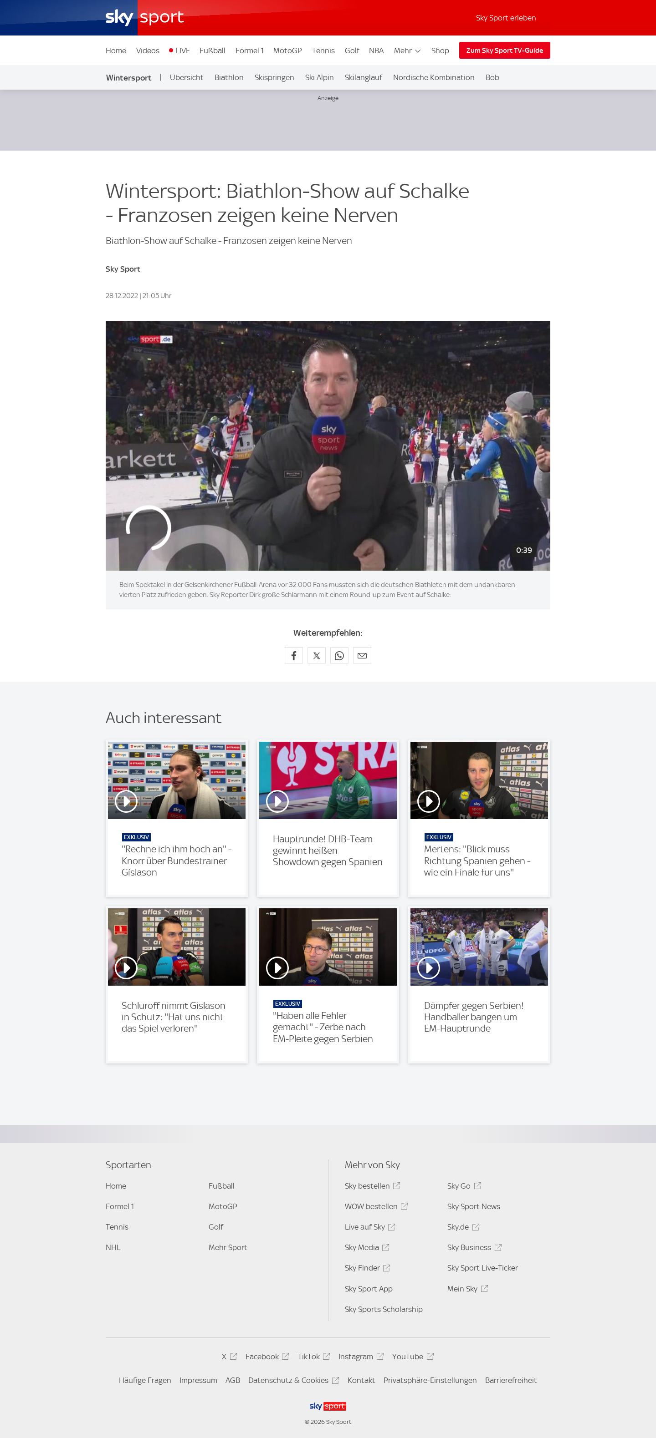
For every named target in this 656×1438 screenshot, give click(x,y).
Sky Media (366, 1249)
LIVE (182, 50)
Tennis (323, 50)
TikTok (313, 1358)
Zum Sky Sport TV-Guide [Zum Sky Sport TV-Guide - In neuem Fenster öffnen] (504, 50)
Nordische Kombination (434, 77)
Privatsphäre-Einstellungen (430, 1380)
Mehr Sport (228, 1247)
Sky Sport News (473, 1206)
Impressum (198, 1380)
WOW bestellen (375, 1208)
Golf (352, 50)
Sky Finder (366, 1269)
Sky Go (462, 1187)
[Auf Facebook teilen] (294, 655)
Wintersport (129, 77)
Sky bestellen (371, 1187)
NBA (376, 50)
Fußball (213, 50)
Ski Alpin (319, 77)
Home (116, 50)
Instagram (359, 1358)
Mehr (408, 50)
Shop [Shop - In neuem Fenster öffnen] (440, 50)
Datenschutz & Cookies (292, 1382)
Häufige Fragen (145, 1380)
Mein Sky (466, 1290)
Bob (492, 77)
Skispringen (274, 77)
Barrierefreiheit (511, 1380)
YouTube (411, 1358)
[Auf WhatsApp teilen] (339, 655)
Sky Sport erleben (506, 17)
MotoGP (287, 50)
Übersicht (187, 77)
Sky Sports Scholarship (384, 1309)
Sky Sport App (369, 1288)
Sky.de (462, 1228)
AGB (233, 1380)
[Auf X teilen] (317, 655)
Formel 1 (250, 50)
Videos (147, 50)
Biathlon (229, 77)
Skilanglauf (363, 77)
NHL (113, 1247)
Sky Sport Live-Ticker (482, 1267)
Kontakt (361, 1380)
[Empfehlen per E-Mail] (362, 655)
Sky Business (473, 1249)
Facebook (266, 1358)
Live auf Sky (369, 1228)
